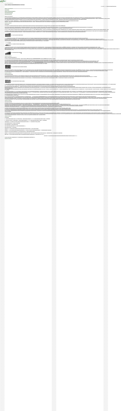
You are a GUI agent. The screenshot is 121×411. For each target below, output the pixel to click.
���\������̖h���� (9, 12)
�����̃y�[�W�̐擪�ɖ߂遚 (8, 100)
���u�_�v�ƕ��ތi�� (9, 8)
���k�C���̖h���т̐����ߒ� (10, 11)
